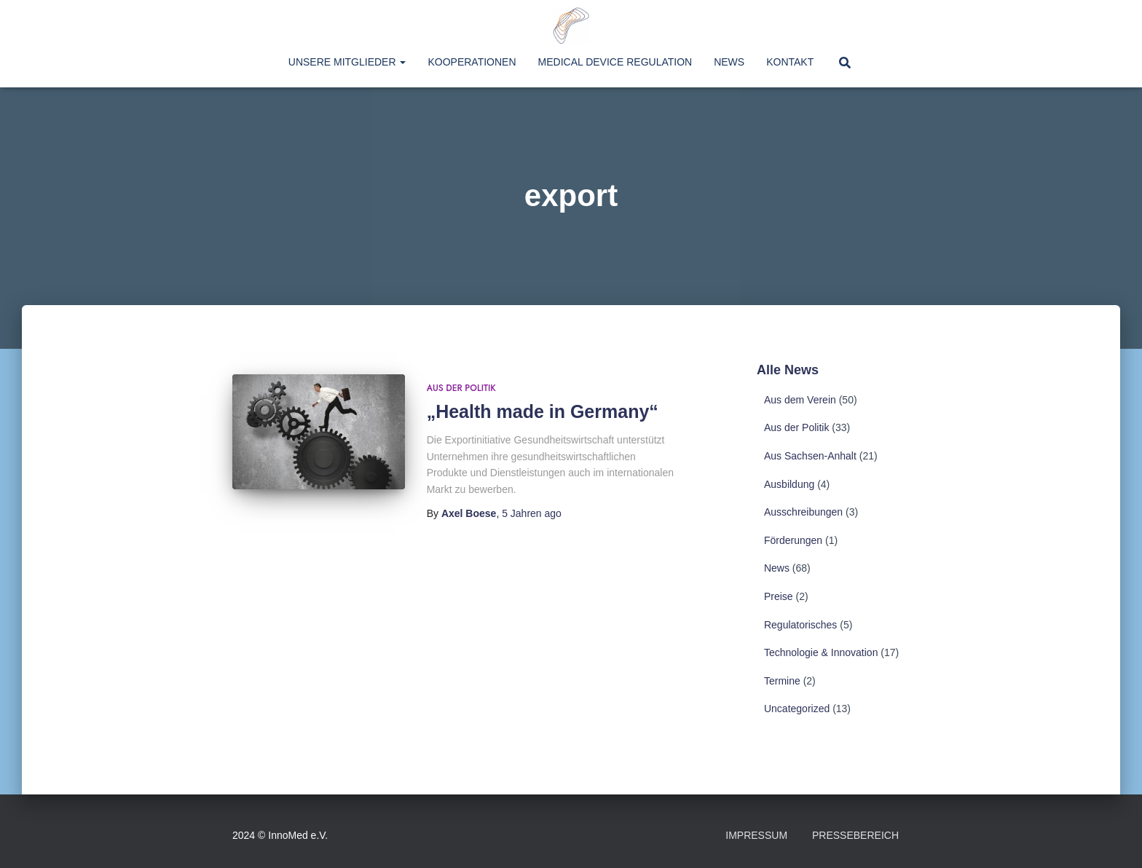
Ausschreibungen (803, 512)
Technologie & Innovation (821, 652)
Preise (778, 596)
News (729, 62)
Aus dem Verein (800, 400)
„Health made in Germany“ (542, 411)
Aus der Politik (461, 388)
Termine (782, 681)
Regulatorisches (800, 625)
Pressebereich (855, 835)
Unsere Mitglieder (347, 62)
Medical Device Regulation (615, 62)
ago (532, 513)
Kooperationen (472, 62)
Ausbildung (789, 484)
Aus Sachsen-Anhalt (810, 456)
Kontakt (790, 62)
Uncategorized (797, 708)
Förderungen (793, 540)
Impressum (756, 835)
